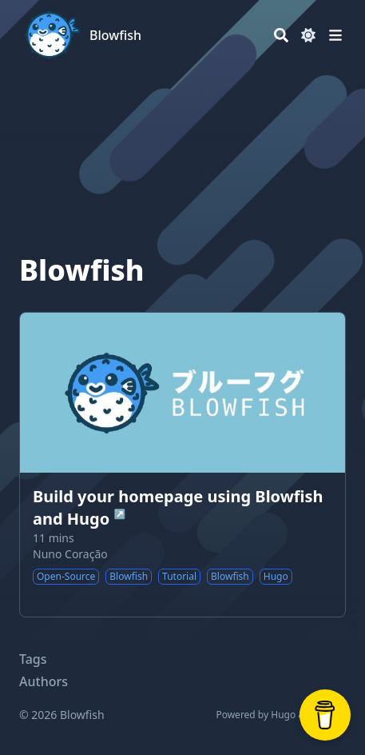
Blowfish (115, 35)
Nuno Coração (70, 553)
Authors (43, 681)
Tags (33, 659)
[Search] (281, 35)
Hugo (283, 714)
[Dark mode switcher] (308, 35)
